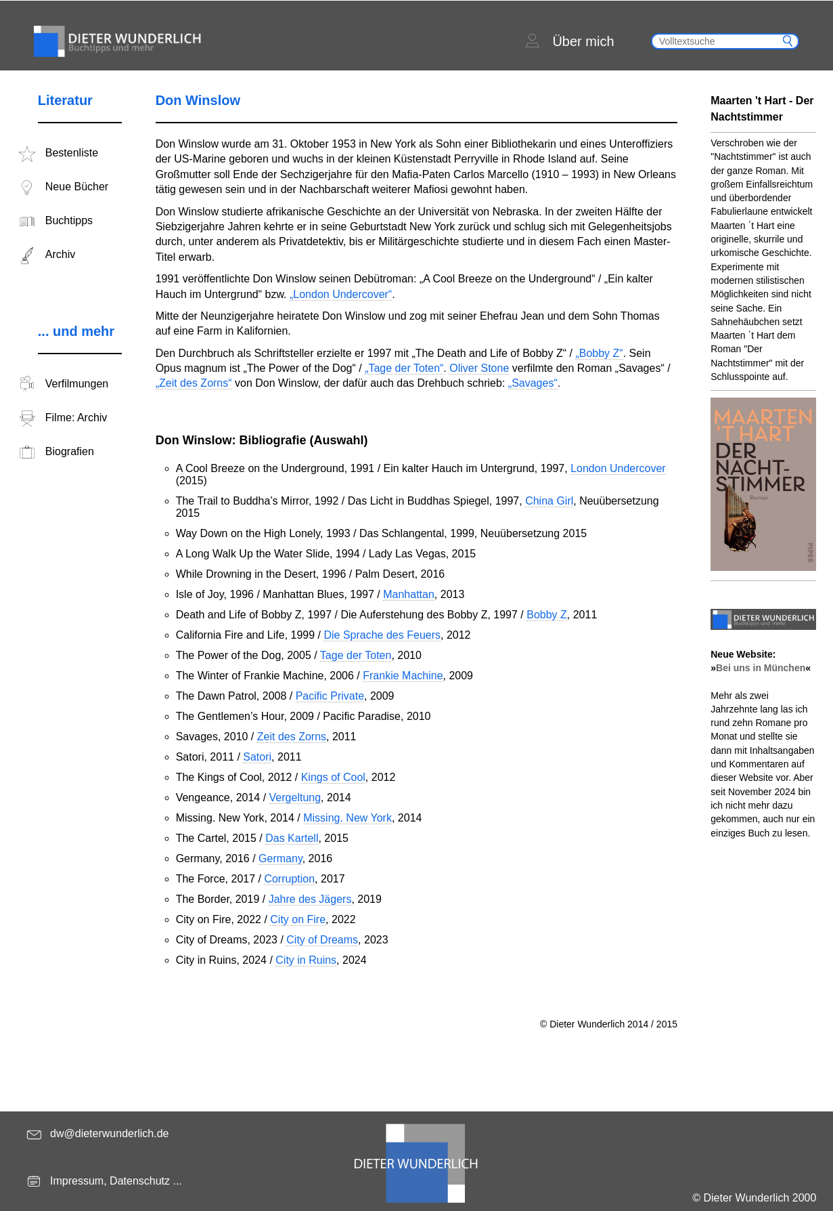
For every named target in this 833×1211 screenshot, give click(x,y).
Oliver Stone (479, 368)
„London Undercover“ (341, 294)
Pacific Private (330, 696)
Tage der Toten (356, 655)
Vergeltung (295, 797)
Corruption (289, 879)
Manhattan (408, 594)
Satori (257, 757)
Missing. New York (347, 818)
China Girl (549, 501)
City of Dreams (322, 940)
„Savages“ (533, 383)
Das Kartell (291, 838)
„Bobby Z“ (599, 353)
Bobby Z (546, 614)
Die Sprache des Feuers (382, 635)
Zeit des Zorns (291, 736)
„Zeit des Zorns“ (194, 383)
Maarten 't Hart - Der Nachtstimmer (762, 109)
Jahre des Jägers (310, 899)
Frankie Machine (403, 675)
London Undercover (618, 468)
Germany (280, 858)
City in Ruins (305, 960)
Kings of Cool (333, 777)
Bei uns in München (760, 667)
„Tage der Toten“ (404, 368)
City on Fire (297, 919)
